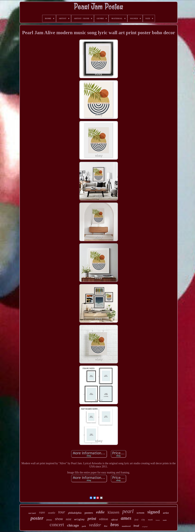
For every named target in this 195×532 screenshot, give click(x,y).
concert (57, 524)
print (92, 518)
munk (150, 520)
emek (165, 520)
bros (114, 524)
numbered (126, 526)
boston (158, 520)
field (136, 520)
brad (136, 525)
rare (42, 512)
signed (153, 511)
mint (68, 519)
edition (103, 519)
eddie (100, 512)
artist (166, 512)
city (143, 519)
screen (140, 512)
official (114, 519)
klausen (113, 512)
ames (126, 518)
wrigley (79, 519)
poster (36, 518)
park (84, 526)
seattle (51, 512)
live (105, 526)
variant (32, 513)
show (59, 519)
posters (89, 512)
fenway (49, 520)
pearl (128, 511)
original (144, 526)
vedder (95, 524)
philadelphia (75, 512)
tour (61, 512)
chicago (73, 525)
